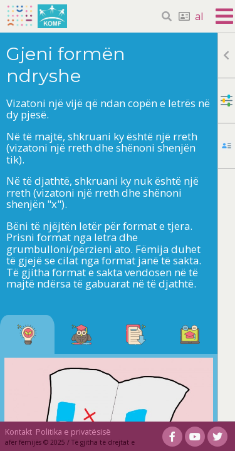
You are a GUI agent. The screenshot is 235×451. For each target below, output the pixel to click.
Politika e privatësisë (73, 432)
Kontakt (18, 432)
